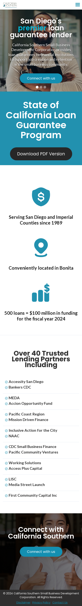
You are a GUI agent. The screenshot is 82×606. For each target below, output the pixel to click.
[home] (21, 5)
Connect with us (41, 78)
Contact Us (60, 602)
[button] (61, 4)
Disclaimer (23, 602)
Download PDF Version (41, 154)
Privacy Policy (41, 602)
